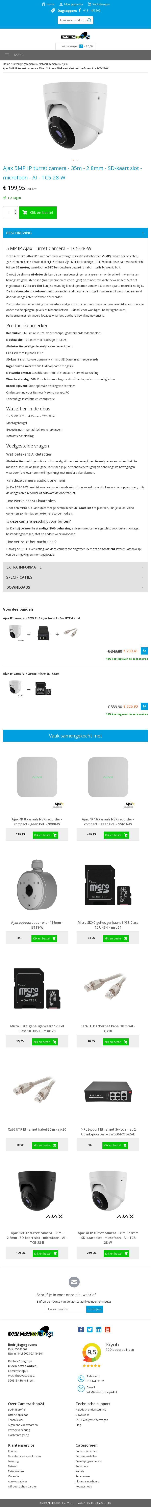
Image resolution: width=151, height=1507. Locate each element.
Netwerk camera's (49, 64)
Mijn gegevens (73, 4)
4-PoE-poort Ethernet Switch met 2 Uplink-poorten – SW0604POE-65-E (108, 1131)
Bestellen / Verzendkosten (24, 1456)
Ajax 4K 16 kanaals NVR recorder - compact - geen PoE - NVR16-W (108, 821)
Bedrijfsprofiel (17, 1409)
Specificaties (19, 577)
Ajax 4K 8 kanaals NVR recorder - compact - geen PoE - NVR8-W (37, 821)
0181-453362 (91, 10)
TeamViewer (15, 1420)
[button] (74, 160)
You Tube (108, 1329)
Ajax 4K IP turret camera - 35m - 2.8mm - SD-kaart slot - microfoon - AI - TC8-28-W (108, 1238)
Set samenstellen (86, 1456)
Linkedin (99, 1329)
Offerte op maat (18, 1415)
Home (51, 4)
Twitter (90, 1329)
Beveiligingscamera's (24, 64)
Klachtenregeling (18, 1435)
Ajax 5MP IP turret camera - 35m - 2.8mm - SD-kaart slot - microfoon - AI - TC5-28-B (37, 1238)
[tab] (75, 233)
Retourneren (16, 1471)
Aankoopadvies (17, 1481)
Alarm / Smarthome (87, 1481)
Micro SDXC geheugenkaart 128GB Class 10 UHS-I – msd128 (37, 1028)
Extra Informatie (24, 567)
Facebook (81, 1329)
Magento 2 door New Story (94, 1502)
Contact (12, 1451)
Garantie (13, 1476)
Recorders (82, 1466)
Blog (78, 1425)
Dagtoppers (67, 10)
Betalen (13, 1466)
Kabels (80, 1471)
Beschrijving (19, 232)
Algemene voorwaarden (23, 1425)
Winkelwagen (101, 4)
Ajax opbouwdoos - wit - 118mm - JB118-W (37, 925)
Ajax (64, 64)
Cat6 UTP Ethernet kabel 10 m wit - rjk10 (108, 1028)
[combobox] (75, 20)
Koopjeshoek (84, 1486)
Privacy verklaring (19, 1430)
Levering (13, 1461)
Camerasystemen (86, 1451)
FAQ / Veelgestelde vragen (92, 1420)
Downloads (18, 587)
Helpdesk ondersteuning (91, 1409)
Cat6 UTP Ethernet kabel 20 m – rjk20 (37, 1129)
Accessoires (83, 1476)
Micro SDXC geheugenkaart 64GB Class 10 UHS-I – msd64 (108, 925)
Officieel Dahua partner (22, 1486)
